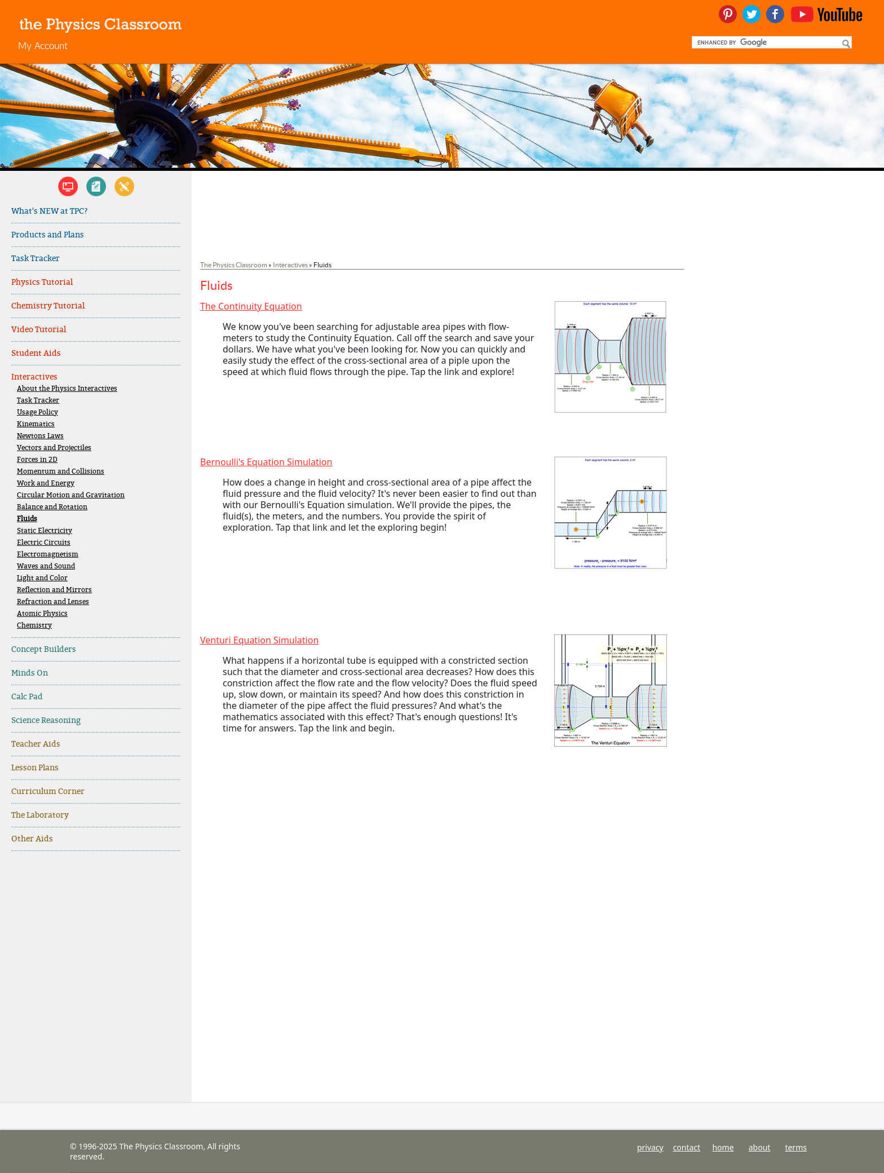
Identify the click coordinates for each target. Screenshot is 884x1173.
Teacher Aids (35, 744)
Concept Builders (43, 649)
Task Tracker (35, 258)
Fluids (27, 519)
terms (796, 1147)
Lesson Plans (35, 768)
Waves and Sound (46, 566)
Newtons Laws (40, 436)
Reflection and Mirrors (54, 590)
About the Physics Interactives (67, 389)
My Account (43, 45)
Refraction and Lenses (53, 602)
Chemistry (34, 625)
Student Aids (36, 353)
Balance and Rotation (52, 507)
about (760, 1147)
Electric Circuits (43, 542)
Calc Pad (27, 697)
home (722, 1147)
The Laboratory (40, 815)
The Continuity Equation (251, 306)
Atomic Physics (42, 614)
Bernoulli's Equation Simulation (266, 462)
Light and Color (42, 578)
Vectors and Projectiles (54, 448)
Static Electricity (44, 531)
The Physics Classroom (233, 264)
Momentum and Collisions (60, 471)
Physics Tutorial (42, 282)
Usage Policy (37, 412)
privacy (650, 1147)
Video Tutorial (38, 329)
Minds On (29, 673)
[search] (770, 42)
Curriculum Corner (48, 791)
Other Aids (32, 839)
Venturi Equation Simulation (259, 640)
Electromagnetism (47, 554)
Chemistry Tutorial (48, 306)
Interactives (34, 377)
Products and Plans (47, 235)
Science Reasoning (46, 720)
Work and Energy (45, 483)
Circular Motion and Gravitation (71, 495)
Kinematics (36, 424)
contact (687, 1147)
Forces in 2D (37, 460)
